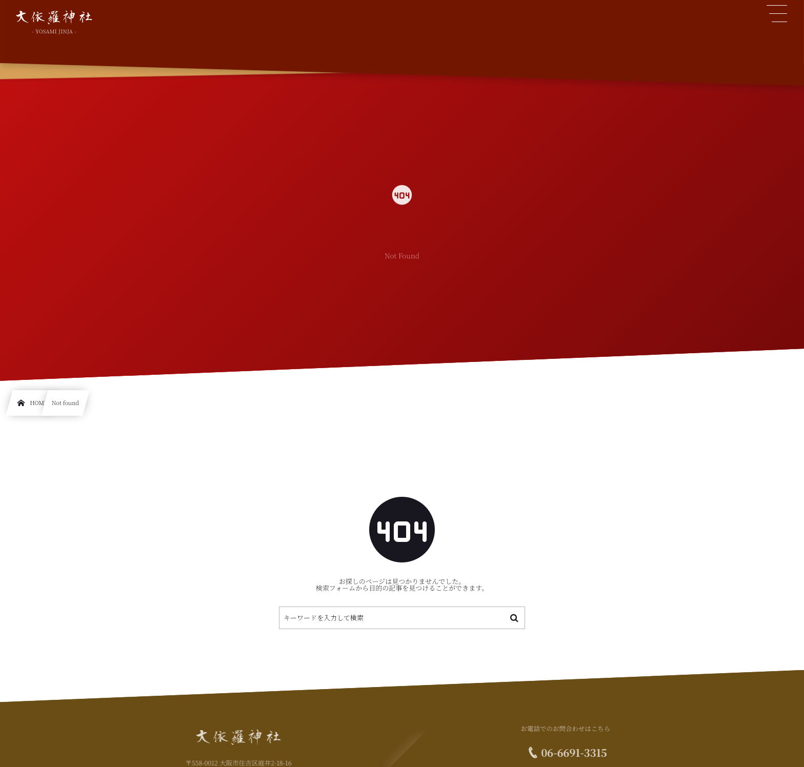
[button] (777, 14)
